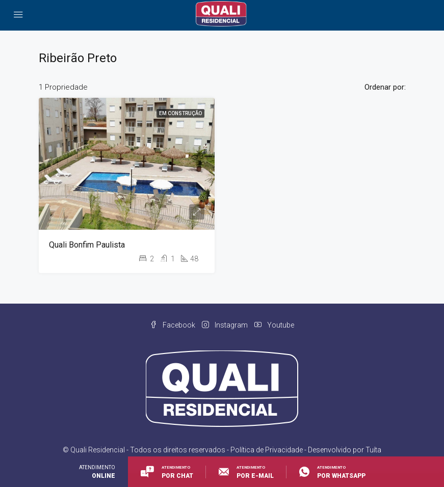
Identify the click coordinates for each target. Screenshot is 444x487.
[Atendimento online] (167, 471)
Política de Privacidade (266, 450)
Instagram (225, 325)
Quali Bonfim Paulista (87, 245)
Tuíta (373, 450)
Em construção (180, 113)
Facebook (173, 325)
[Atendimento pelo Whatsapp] (325, 471)
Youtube (274, 325)
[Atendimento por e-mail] (246, 471)
